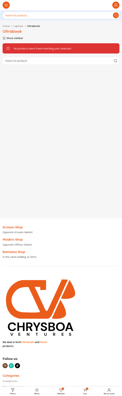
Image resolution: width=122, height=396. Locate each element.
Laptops (18, 26)
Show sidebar (14, 38)
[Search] (61, 15)
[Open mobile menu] (6, 5)
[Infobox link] (13, 227)
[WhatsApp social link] (11, 365)
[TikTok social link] (17, 365)
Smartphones (10, 381)
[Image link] (40, 306)
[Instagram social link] (5, 365)
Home (6, 26)
